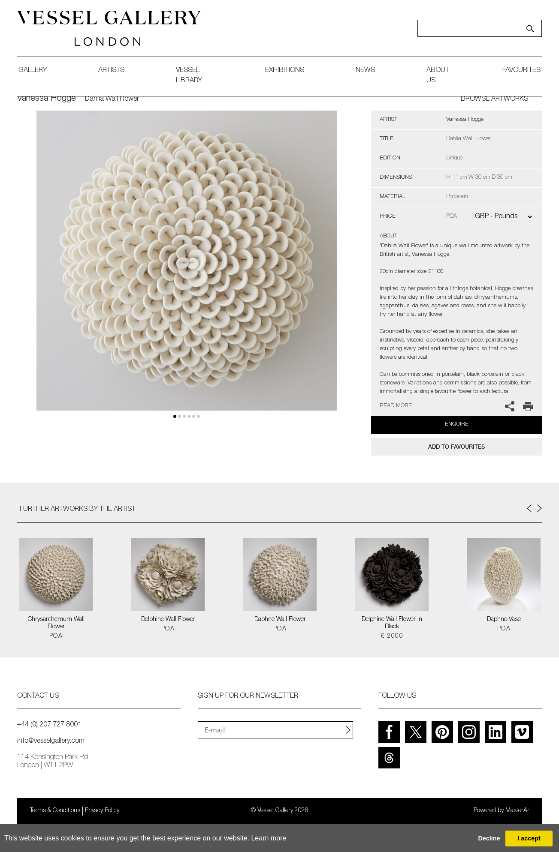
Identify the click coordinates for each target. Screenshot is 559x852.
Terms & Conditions (55, 811)
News (365, 70)
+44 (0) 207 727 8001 (49, 725)
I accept (529, 838)
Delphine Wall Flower (168, 620)
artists (111, 70)
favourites (521, 70)
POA (56, 636)
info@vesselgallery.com (51, 741)
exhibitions (284, 70)
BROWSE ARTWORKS (494, 99)
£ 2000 (392, 636)
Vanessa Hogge (46, 99)
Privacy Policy (102, 811)
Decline (489, 838)
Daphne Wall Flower (280, 620)
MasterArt (518, 811)
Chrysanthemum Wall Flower (56, 623)
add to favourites (456, 447)
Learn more (268, 838)
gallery (32, 70)
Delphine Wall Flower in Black (392, 623)
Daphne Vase (504, 620)
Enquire (456, 424)
